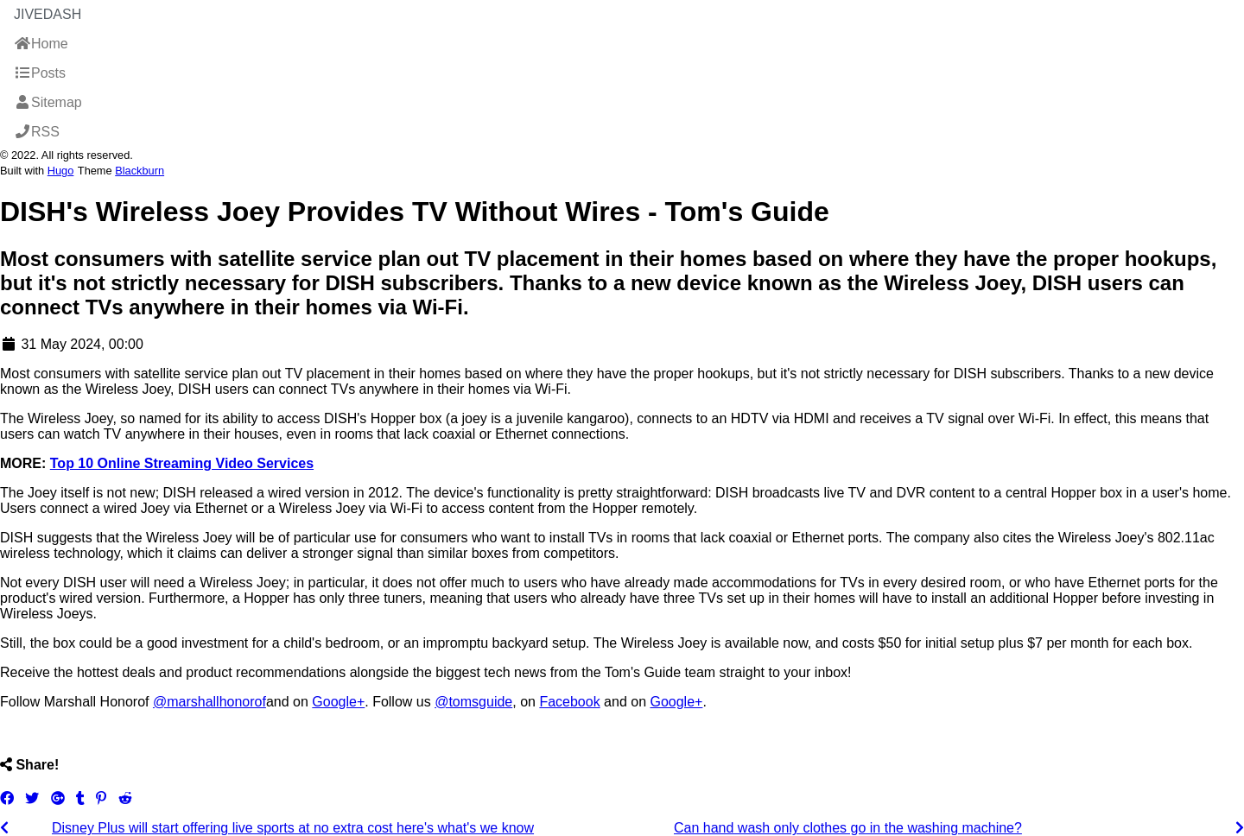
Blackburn (139, 170)
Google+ (338, 701)
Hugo (61, 170)
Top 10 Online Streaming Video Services (182, 463)
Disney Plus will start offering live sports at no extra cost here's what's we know (293, 827)
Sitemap (48, 102)
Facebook (569, 701)
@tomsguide (473, 701)
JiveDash (47, 14)
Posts (40, 73)
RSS (37, 131)
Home (41, 43)
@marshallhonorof (209, 701)
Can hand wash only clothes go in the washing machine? (848, 827)
